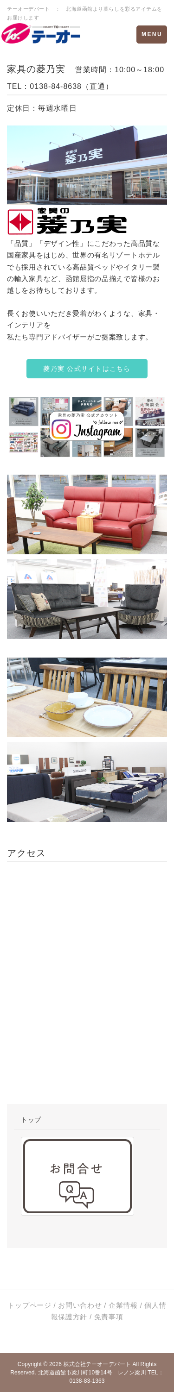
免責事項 (108, 1317)
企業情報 (123, 1305)
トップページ (29, 1305)
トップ (31, 1119)
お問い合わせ (80, 1305)
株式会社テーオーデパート (97, 1364)
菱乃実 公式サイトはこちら (86, 368)
